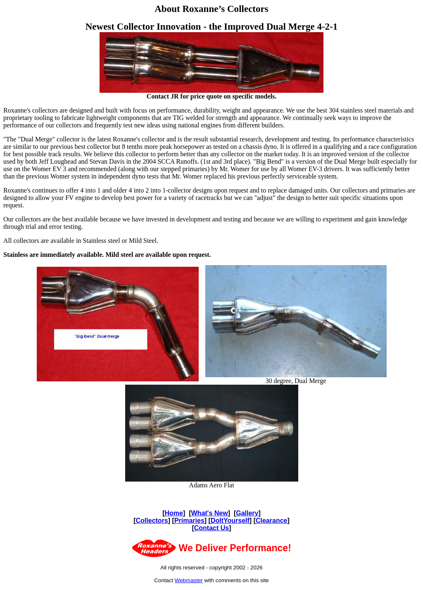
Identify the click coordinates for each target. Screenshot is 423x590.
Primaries (189, 520)
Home (174, 513)
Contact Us (211, 527)
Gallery (247, 513)
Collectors (152, 520)
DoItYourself (230, 520)
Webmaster (189, 580)
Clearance (272, 520)
